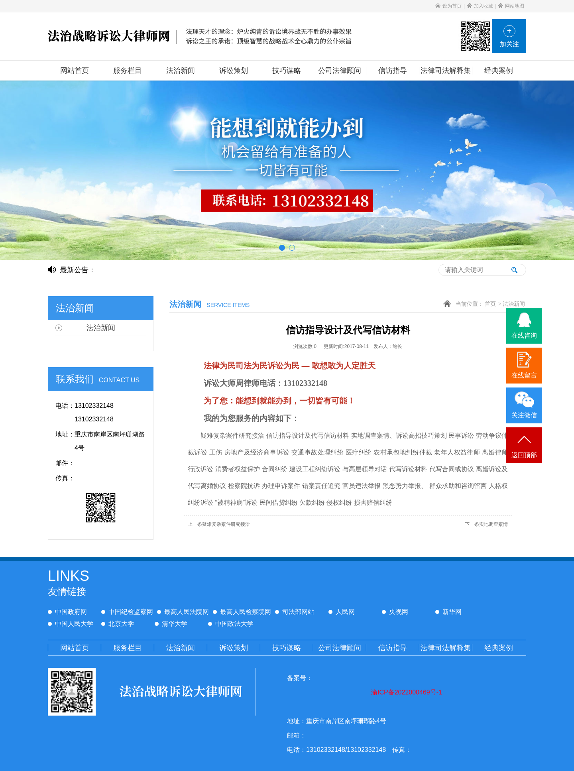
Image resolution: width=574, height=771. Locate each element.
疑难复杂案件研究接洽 (219, 524)
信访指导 (392, 648)
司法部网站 (294, 611)
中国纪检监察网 (127, 611)
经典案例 (498, 648)
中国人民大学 (70, 623)
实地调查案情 (486, 524)
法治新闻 (514, 304)
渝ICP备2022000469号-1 (406, 692)
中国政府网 (67, 611)
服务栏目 (127, 648)
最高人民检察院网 (242, 611)
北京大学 (117, 623)
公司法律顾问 (339, 648)
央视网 (395, 611)
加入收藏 (480, 6)
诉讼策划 (233, 648)
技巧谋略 (286, 648)
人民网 (341, 611)
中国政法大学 (231, 623)
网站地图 (511, 6)
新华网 (448, 611)
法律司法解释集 (446, 648)
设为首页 (448, 6)
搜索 (514, 269)
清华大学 (171, 623)
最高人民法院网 (183, 611)
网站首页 (74, 648)
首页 (490, 304)
